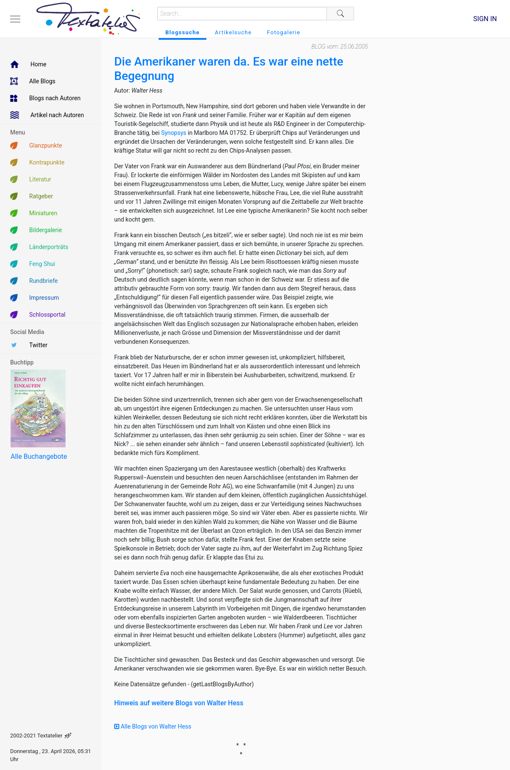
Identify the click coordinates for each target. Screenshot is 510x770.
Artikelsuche (233, 32)
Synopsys (173, 132)
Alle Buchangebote (39, 456)
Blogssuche (182, 32)
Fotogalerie (283, 32)
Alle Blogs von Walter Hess (152, 726)
